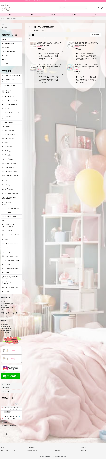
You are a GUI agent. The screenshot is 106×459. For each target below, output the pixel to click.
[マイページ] (102, 9)
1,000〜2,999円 (5, 330)
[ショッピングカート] (98, 9)
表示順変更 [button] (95, 38)
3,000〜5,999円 (6, 332)
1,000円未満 (4, 328)
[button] (95, 17)
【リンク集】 (4, 437)
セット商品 (4, 309)
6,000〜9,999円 (6, 333)
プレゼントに (4, 305)
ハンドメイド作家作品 (7, 307)
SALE (2, 312)
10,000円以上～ (5, 335)
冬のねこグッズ (5, 320)
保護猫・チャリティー (7, 311)
